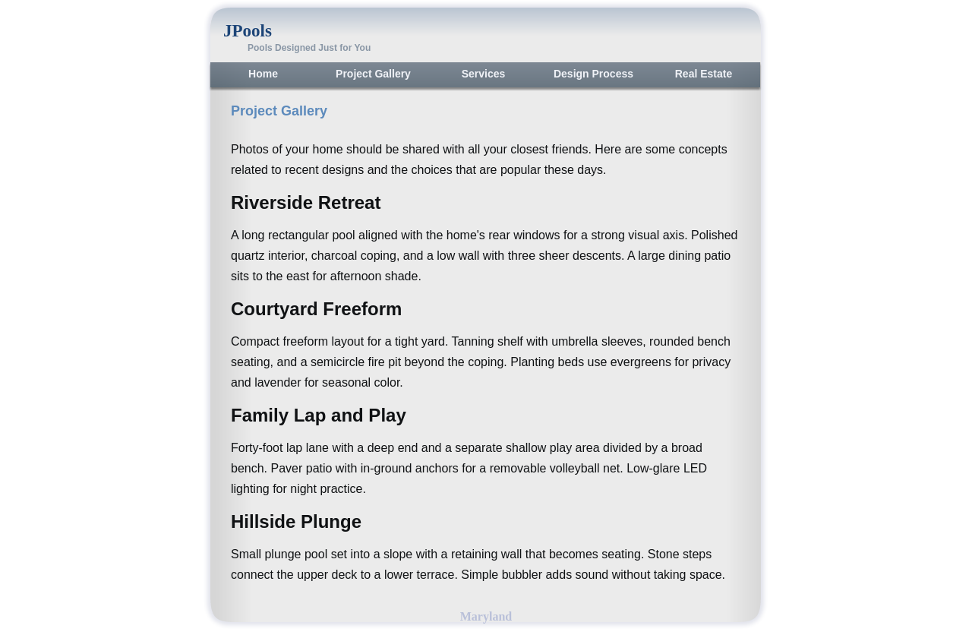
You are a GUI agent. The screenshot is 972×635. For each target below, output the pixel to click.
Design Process (593, 74)
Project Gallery (373, 74)
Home (263, 74)
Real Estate (703, 74)
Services (484, 74)
